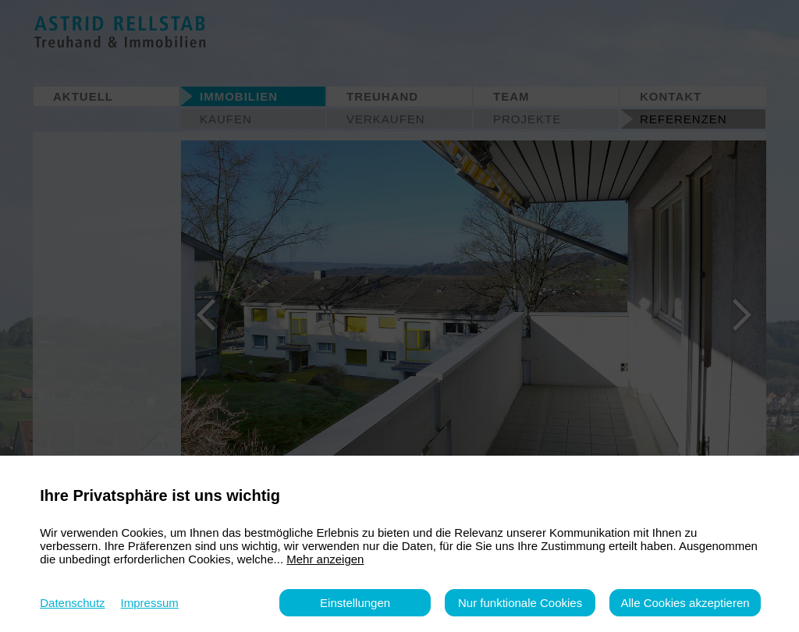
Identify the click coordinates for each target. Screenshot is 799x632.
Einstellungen (355, 602)
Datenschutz (72, 602)
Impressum (150, 602)
